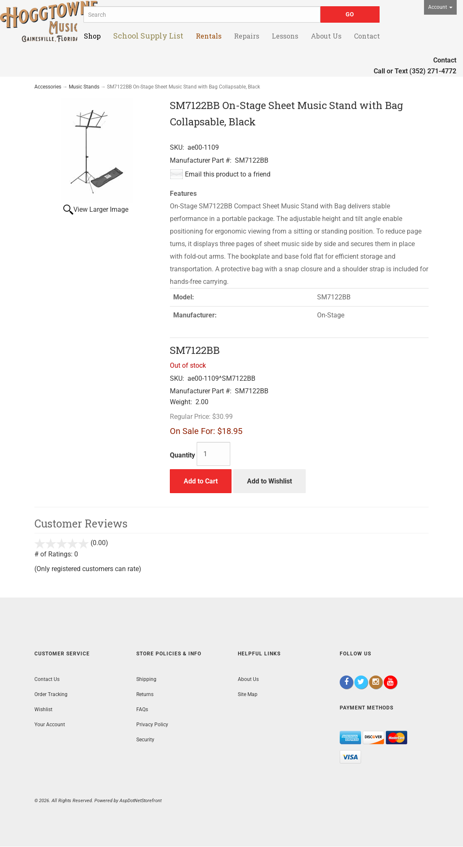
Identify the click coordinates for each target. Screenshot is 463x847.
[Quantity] (213, 454)
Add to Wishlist (269, 481)
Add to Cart (201, 481)
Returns (144, 694)
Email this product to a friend (228, 174)
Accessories (47, 87)
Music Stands (84, 87)
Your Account (49, 724)
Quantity (182, 455)
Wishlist (43, 709)
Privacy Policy (152, 724)
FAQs (142, 709)
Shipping (146, 679)
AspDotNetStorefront (140, 800)
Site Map (248, 694)
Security (145, 740)
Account (440, 7)
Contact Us (47, 679)
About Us (248, 679)
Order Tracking (51, 694)
